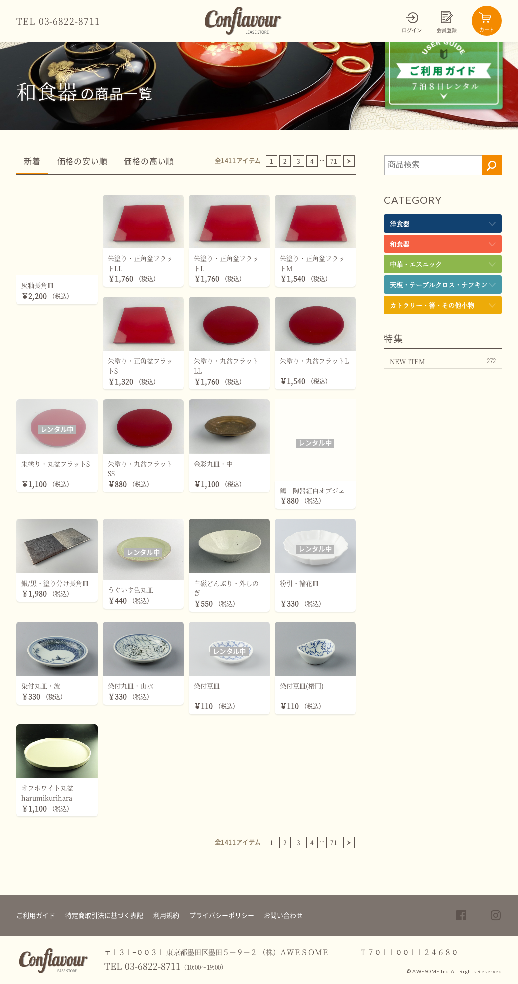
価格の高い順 (149, 161)
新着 (32, 161)
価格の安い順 (82, 161)
